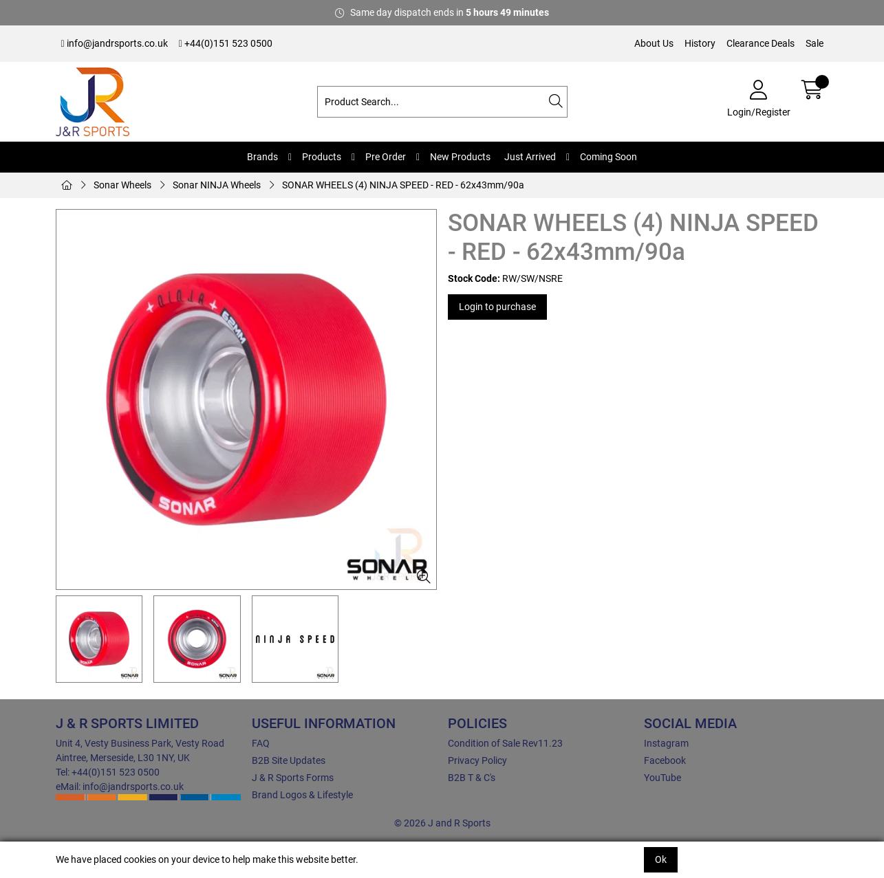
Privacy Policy (477, 760)
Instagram (666, 743)
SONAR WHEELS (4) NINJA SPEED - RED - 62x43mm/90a (403, 184)
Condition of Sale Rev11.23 (505, 743)
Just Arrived (530, 156)
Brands (262, 156)
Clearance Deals (760, 43)
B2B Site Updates (288, 760)
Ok (661, 859)
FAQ (261, 743)
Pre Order (385, 156)
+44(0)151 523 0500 (225, 43)
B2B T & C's (471, 777)
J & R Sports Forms (293, 777)
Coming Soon (608, 156)
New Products (460, 156)
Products (321, 156)
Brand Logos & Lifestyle (302, 794)
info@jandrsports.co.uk (114, 43)
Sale (814, 43)
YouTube (662, 777)
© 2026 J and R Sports (442, 822)
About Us (653, 43)
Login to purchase (497, 306)
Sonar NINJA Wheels (217, 184)
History (699, 43)
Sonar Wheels (122, 184)
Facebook (665, 760)
